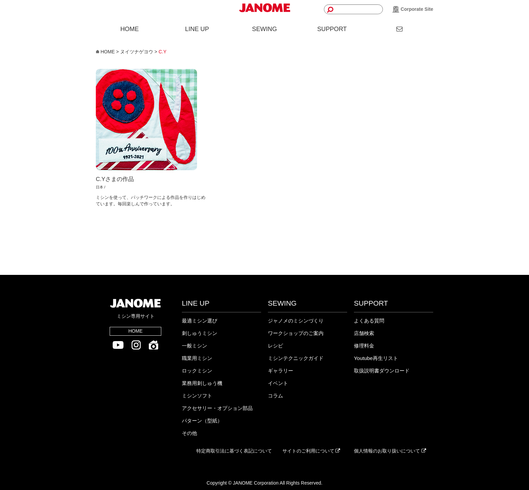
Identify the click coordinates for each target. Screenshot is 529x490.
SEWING (264, 29)
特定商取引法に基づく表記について (234, 451)
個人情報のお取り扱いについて (390, 451)
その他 (189, 433)
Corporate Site (412, 9)
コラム (275, 395)
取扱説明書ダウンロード (382, 370)
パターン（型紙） (202, 420)
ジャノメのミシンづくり (296, 321)
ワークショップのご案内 (296, 333)
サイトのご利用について (311, 451)
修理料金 (364, 346)
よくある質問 (369, 321)
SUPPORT (332, 29)
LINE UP (197, 29)
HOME (129, 29)
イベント (278, 383)
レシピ (275, 346)
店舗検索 (364, 333)
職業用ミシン (197, 358)
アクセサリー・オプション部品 (217, 408)
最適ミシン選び (199, 321)
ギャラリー (280, 370)
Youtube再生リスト (376, 358)
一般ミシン (194, 346)
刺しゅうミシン (199, 333)
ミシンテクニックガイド (296, 358)
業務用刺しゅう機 (202, 383)
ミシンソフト (197, 395)
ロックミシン (197, 370)
